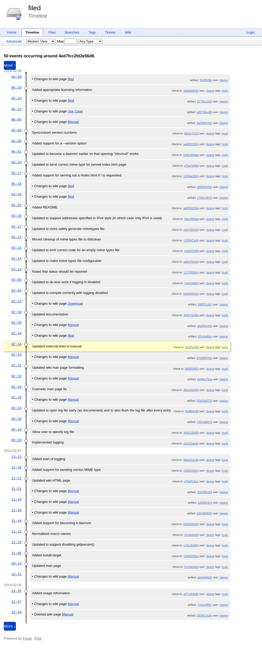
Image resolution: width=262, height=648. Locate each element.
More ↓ (10, 626)
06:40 (16, 77)
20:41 (16, 574)
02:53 (16, 301)
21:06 (16, 553)
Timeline (32, 32)
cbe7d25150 (191, 229)
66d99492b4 (190, 293)
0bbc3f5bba (191, 218)
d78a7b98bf (191, 165)
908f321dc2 (205, 304)
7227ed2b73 (204, 421)
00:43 (16, 408)
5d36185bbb (190, 154)
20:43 (16, 563)
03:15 (16, 248)
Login (250, 32)
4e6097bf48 (191, 250)
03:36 (16, 216)
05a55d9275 (204, 400)
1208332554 (190, 470)
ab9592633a (190, 208)
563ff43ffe (206, 80)
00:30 (16, 419)
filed (34, 8)
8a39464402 (204, 122)
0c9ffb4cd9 (192, 411)
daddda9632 (190, 90)
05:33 (16, 162)
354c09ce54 (204, 492)
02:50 (16, 312)
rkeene (224, 80)
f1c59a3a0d (191, 566)
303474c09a (191, 315)
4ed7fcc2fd (192, 347)
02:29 (16, 387)
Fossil (27, 638)
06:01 (16, 151)
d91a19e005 (190, 389)
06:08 (16, 119)
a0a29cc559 (204, 325)
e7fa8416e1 (191, 481)
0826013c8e (204, 615)
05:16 (16, 184)
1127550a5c (191, 272)
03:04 (16, 290)
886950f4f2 (191, 368)
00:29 (16, 429)
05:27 (16, 173)
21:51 (16, 478)
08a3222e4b (190, 459)
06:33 (16, 98)
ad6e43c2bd (191, 261)
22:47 (16, 601)
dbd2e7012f (191, 133)
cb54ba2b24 (191, 176)
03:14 (16, 258)
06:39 (16, 87)
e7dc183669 (191, 545)
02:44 (16, 344)
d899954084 (204, 186)
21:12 (16, 531)
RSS (38, 638)
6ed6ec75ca (204, 379)
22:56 (16, 467)
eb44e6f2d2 (205, 577)
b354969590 (204, 513)
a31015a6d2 (190, 443)
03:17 (16, 226)
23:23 (16, 456)
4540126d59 (190, 432)
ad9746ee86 (204, 112)
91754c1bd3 (204, 101)
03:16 (16, 237)
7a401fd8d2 (191, 283)
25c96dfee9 (191, 534)
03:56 (16, 194)
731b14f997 (205, 604)
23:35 (16, 591)
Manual (73, 122)
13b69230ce (191, 556)
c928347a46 (191, 240)
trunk (225, 90)
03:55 (16, 205)
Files (52, 32)
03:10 (16, 269)
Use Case (75, 111)
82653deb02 (190, 524)
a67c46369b (191, 594)
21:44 (16, 520)
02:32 (16, 365)
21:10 (16, 542)
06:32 (16, 109)
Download (75, 303)
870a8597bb (204, 357)
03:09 (16, 280)
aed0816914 (190, 144)
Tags (92, 32)
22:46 (16, 612)
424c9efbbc (205, 336)
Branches (72, 32)
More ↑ (10, 65)
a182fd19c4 (205, 502)
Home (11, 32)
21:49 (16, 499)
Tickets (110, 32)
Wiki (128, 32)
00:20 (16, 440)
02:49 (16, 333)
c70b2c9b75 (204, 197)
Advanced (13, 41)
